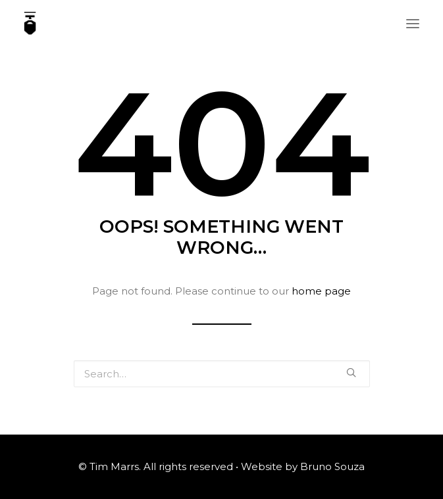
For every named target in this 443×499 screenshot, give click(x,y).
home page (321, 291)
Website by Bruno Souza (303, 466)
